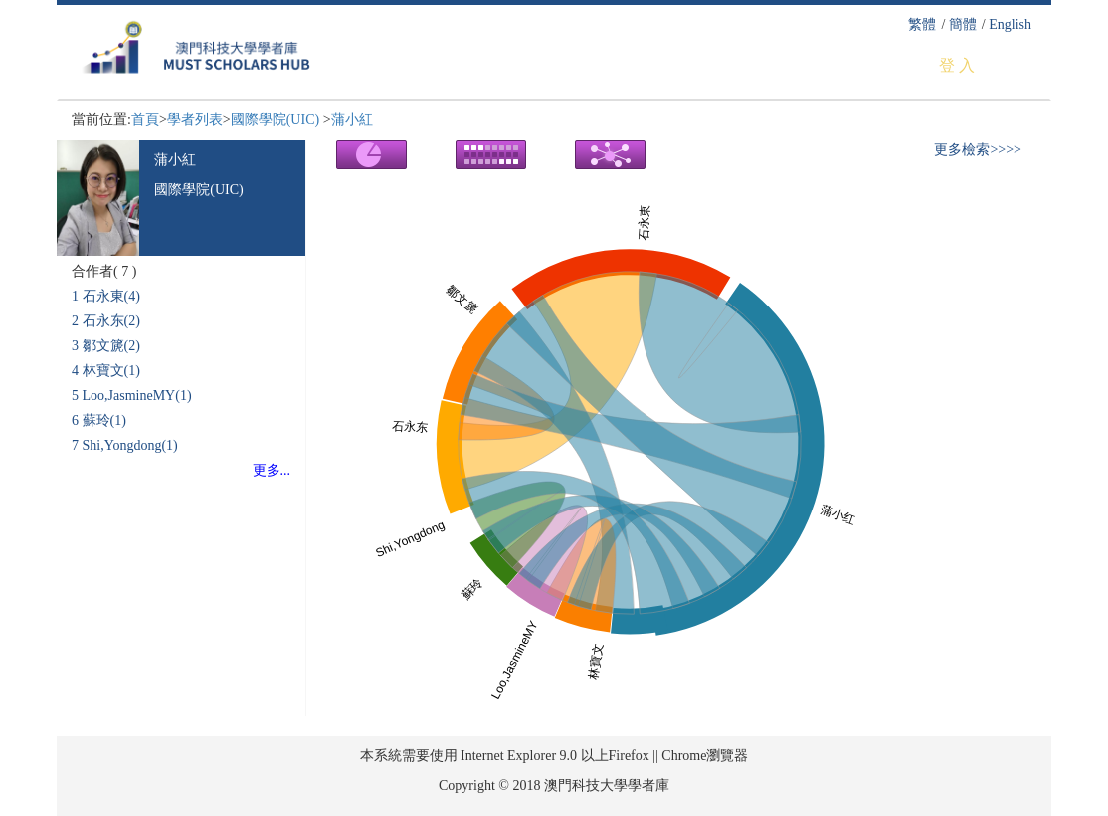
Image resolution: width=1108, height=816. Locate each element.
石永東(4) (111, 296)
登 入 (957, 65)
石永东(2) (111, 320)
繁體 (922, 24)
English (1010, 24)
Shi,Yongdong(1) (130, 445)
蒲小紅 (352, 119)
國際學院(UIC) (277, 119)
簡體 (963, 24)
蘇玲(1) (104, 420)
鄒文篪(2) (111, 345)
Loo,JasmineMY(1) (137, 395)
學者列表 (195, 119)
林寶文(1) (111, 370)
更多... (272, 470)
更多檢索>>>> (977, 149)
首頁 (145, 119)
